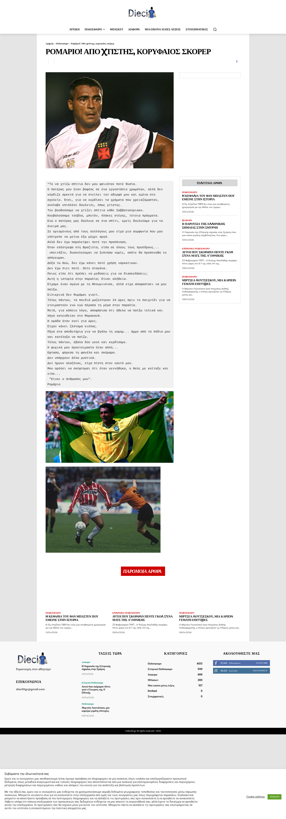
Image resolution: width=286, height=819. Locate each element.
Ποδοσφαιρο (62, 43)
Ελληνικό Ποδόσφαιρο (196, 249)
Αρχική (49, 43)
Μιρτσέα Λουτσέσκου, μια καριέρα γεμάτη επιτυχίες (204, 282)
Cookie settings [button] (255, 796)
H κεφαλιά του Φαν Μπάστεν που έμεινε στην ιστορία (209, 197)
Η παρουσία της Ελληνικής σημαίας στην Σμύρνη (204, 226)
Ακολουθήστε (260, 670)
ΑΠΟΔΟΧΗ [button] (274, 797)
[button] (214, 29)
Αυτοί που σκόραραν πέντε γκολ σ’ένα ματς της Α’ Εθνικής (209, 254)
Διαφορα (187, 220)
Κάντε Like (261, 663)
